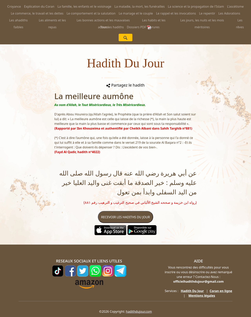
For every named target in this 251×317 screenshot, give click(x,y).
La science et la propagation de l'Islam (196, 6)
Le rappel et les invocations (176, 13)
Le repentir (207, 13)
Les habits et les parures (154, 21)
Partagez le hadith (125, 85)
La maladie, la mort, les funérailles (140, 6)
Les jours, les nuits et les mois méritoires (202, 21)
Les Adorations (229, 13)
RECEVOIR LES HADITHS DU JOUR (125, 217)
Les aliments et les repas (52, 21)
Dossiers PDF (139, 27)
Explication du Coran (39, 6)
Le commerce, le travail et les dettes (37, 13)
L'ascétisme (235, 6)
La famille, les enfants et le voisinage (84, 6)
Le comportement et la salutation (90, 13)
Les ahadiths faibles (18, 21)
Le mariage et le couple (136, 13)
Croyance (14, 6)
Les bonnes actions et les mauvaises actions (103, 21)
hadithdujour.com (139, 311)
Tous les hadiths (112, 27)
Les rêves (240, 21)
